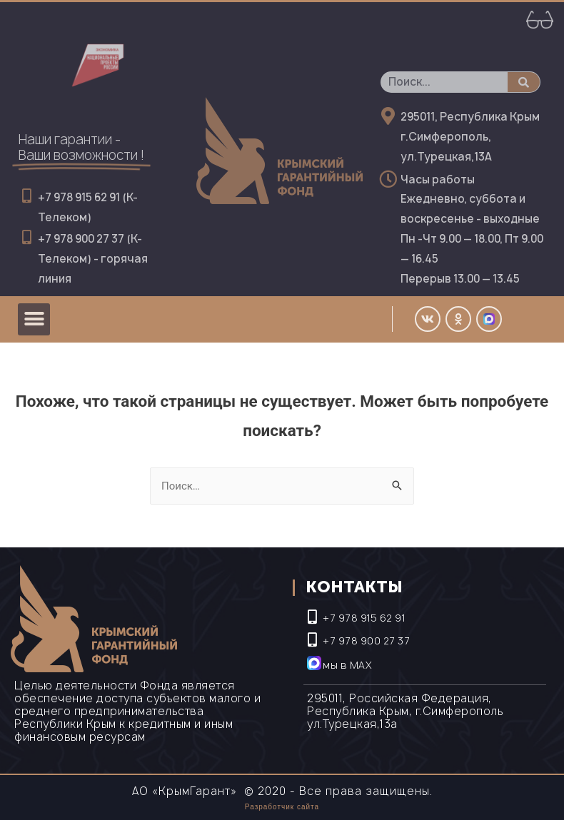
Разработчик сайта (282, 807)
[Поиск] (524, 82)
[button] (34, 319)
